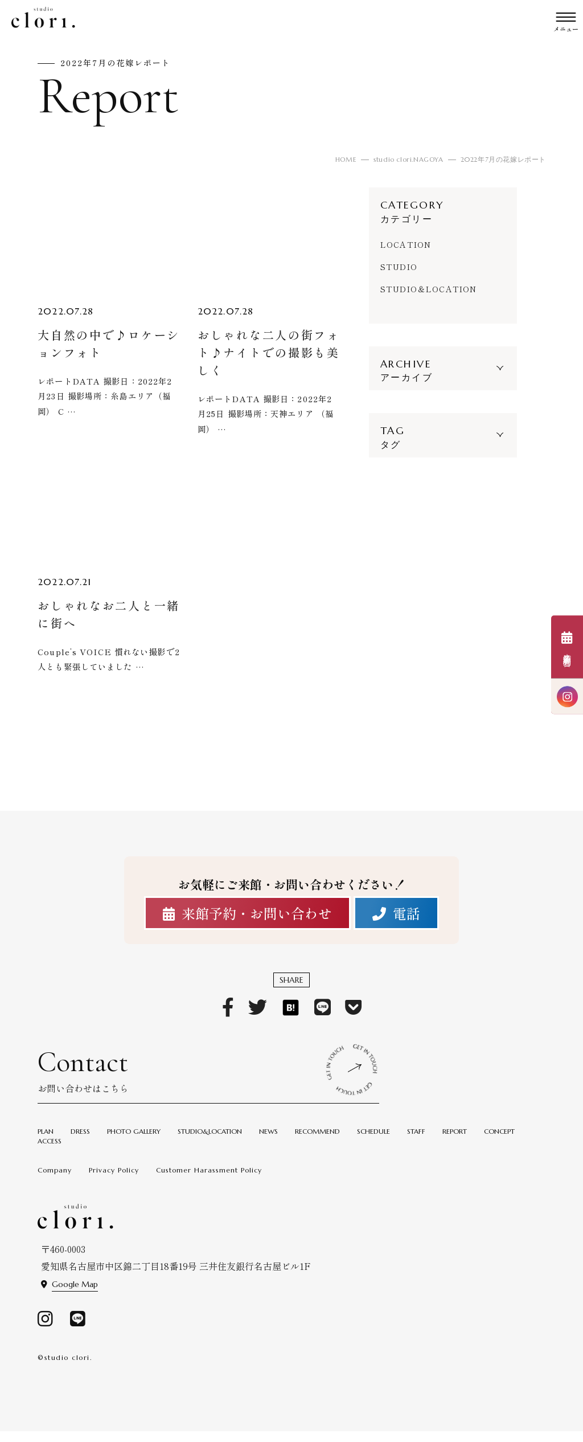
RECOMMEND (317, 1139)
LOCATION (407, 244)
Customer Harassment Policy (209, 1178)
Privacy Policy (114, 1178)
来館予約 (567, 647)
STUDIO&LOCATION (210, 1139)
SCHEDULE (373, 1139)
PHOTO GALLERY (134, 1139)
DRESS (80, 1139)
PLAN (46, 1139)
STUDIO (400, 266)
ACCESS (49, 1149)
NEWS (268, 1139)
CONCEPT (499, 1139)
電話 (396, 916)
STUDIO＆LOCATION (431, 289)
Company (55, 1178)
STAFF (416, 1139)
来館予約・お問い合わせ (247, 916)
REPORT (454, 1139)
